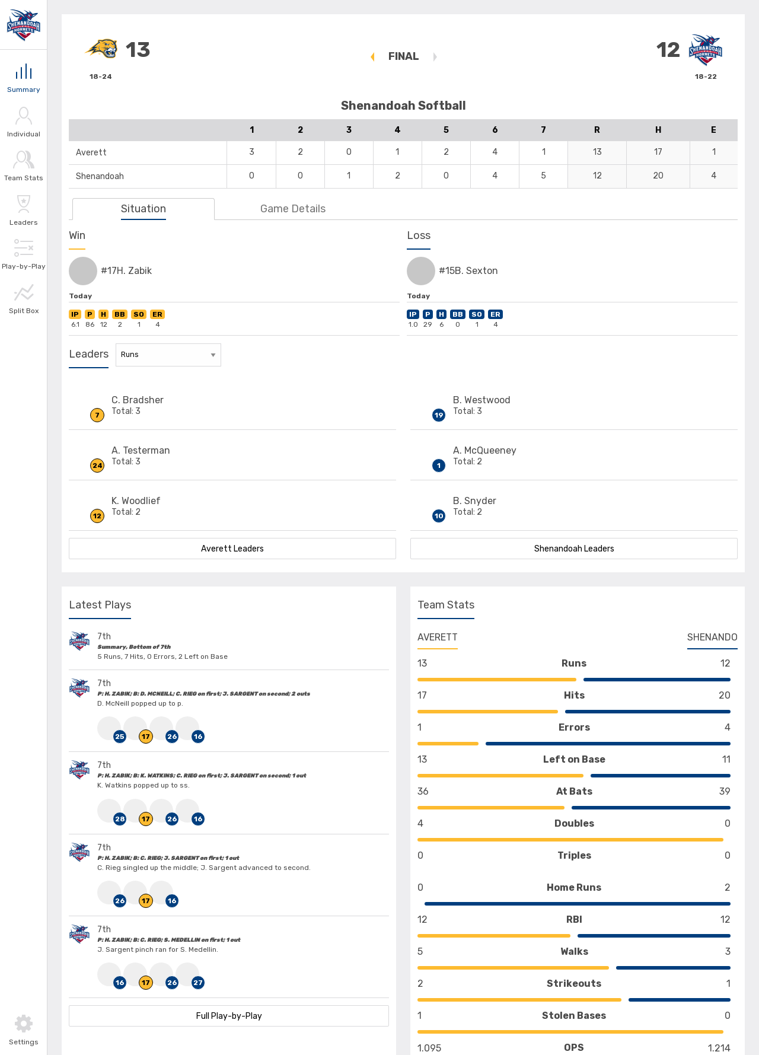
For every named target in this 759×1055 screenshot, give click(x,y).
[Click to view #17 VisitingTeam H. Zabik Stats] (136, 728)
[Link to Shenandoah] (24, 25)
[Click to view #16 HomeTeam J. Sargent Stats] (189, 728)
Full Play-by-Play (229, 1016)
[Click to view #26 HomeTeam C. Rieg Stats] (162, 728)
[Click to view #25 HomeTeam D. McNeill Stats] (110, 728)
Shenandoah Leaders (574, 549)
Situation (143, 208)
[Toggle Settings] (23, 1030)
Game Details (293, 208)
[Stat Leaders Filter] (168, 354)
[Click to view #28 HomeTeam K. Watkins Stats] (110, 811)
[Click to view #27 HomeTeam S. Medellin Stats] (189, 974)
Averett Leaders (232, 549)
